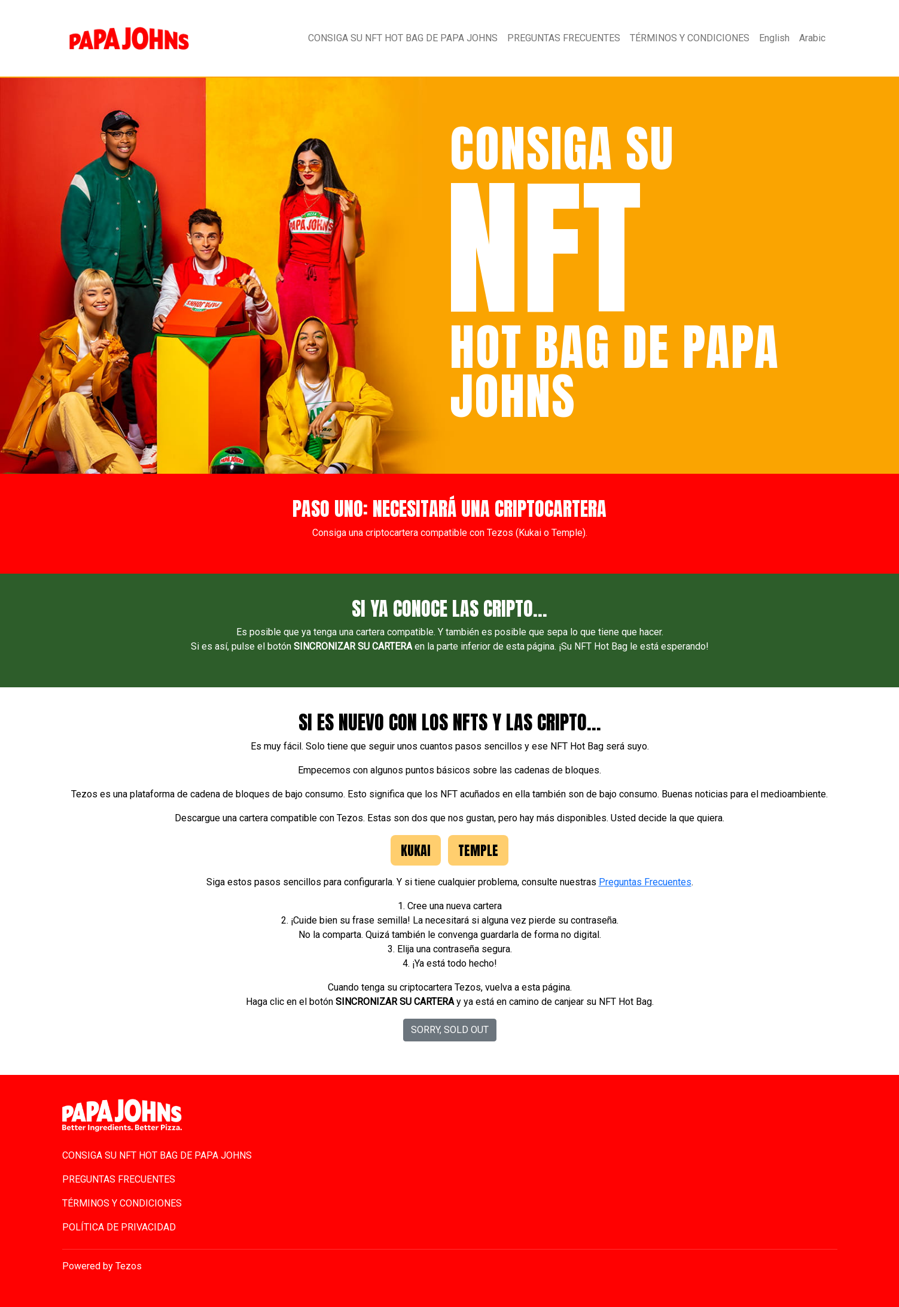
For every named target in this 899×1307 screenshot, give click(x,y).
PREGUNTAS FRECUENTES (563, 38)
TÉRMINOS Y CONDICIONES (689, 38)
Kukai (416, 850)
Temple (478, 850)
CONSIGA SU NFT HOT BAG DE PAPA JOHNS (403, 38)
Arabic (812, 38)
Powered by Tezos (102, 1266)
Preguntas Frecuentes (645, 882)
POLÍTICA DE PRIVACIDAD (119, 1227)
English (774, 38)
